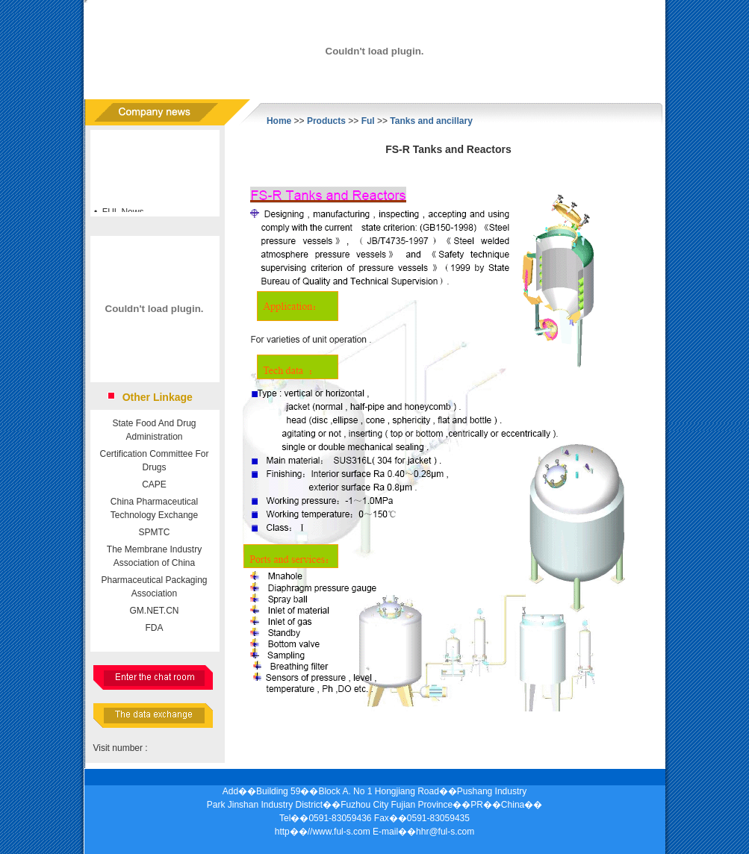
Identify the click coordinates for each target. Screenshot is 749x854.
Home (279, 121)
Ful (368, 121)
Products (326, 121)
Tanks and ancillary (431, 121)
